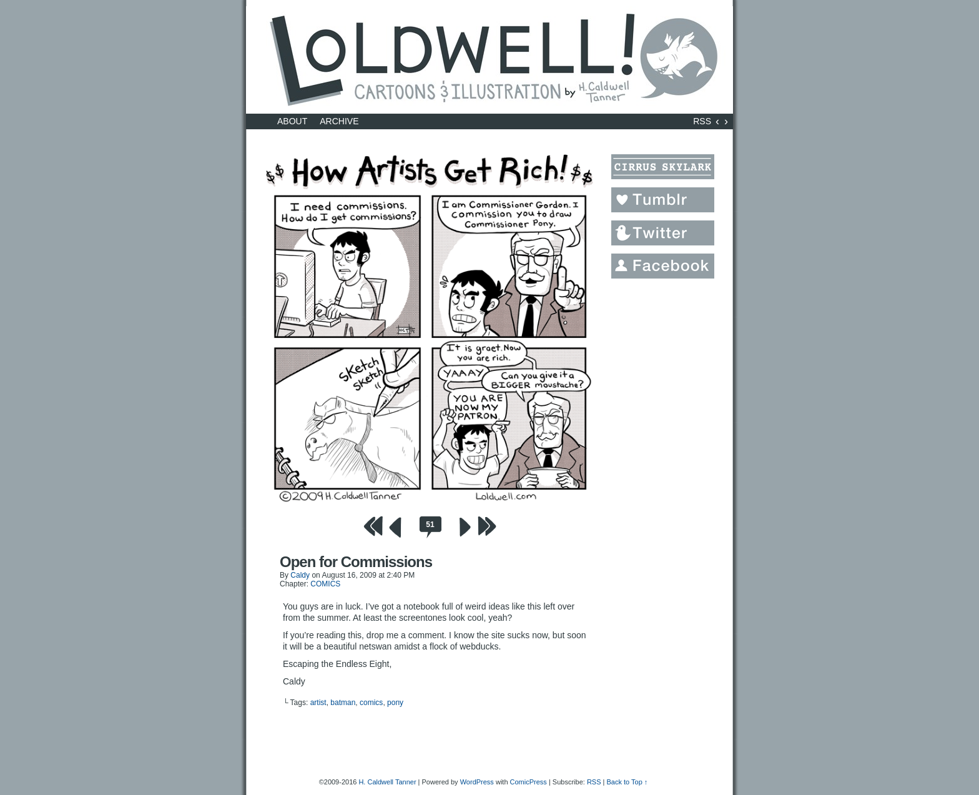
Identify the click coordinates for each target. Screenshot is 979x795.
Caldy (300, 575)
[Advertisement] (661, 474)
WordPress (477, 782)
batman (342, 702)
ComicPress (528, 782)
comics (371, 702)
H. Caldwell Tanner (387, 782)
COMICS (325, 584)
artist (318, 702)
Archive (339, 121)
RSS (702, 121)
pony (395, 702)
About (292, 121)
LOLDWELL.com (489, 60)
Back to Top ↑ (626, 782)
